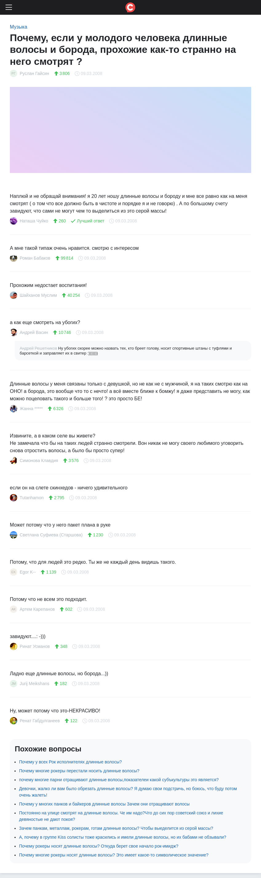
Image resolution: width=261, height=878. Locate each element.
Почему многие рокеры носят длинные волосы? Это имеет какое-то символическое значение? (113, 855)
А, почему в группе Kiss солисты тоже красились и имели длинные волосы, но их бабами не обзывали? (122, 837)
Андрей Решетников (39, 348)
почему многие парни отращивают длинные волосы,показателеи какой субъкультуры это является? (119, 779)
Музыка (18, 26)
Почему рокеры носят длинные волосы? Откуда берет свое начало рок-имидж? (98, 846)
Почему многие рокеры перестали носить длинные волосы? (79, 770)
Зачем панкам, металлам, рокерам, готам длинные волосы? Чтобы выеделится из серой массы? (116, 828)
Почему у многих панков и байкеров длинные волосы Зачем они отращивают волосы (104, 804)
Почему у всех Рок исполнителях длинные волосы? (70, 761)
